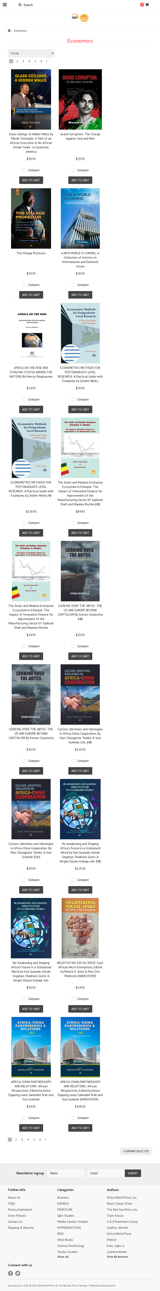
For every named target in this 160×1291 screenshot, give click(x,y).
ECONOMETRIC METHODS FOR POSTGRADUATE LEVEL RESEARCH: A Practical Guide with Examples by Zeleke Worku (80, 374)
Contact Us (15, 1222)
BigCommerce (108, 1285)
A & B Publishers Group (122, 1222)
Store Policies (17, 1216)
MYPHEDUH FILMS (69, 1228)
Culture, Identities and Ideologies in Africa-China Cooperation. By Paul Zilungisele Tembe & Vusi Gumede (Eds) (31, 850)
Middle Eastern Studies (72, 1222)
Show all (63, 1257)
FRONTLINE (64, 1210)
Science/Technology (70, 1246)
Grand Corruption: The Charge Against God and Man (80, 136)
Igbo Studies (65, 1216)
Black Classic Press (119, 1203)
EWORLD (63, 1203)
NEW (60, 1234)
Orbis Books (65, 1240)
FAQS (11, 1203)
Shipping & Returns (21, 1228)
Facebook (10, 1273)
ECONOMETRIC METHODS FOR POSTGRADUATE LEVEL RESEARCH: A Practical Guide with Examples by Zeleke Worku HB (31, 488)
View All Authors (117, 1257)
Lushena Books (117, 1252)
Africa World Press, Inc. (122, 1197)
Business (63, 1197)
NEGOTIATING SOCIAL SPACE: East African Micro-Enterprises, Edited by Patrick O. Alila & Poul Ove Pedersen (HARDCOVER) (80, 969)
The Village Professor (31, 253)
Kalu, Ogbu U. (116, 1246)
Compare (34, 170)
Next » (46, 1140)
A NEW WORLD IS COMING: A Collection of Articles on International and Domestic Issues (80, 259)
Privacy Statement (20, 1210)
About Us (14, 1197)
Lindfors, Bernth (117, 1228)
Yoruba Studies (67, 1252)
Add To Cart (31, 180)
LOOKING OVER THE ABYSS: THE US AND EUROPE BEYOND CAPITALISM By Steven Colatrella (31, 733)
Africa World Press (119, 1234)
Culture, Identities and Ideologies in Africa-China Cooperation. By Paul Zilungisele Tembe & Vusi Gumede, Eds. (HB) (80, 735)
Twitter (17, 1273)
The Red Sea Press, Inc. (122, 1210)
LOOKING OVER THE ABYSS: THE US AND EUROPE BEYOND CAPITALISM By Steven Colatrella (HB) (80, 612)
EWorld (111, 1240)
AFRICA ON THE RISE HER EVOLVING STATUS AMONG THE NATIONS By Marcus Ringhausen (31, 372)
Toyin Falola (115, 1216)
